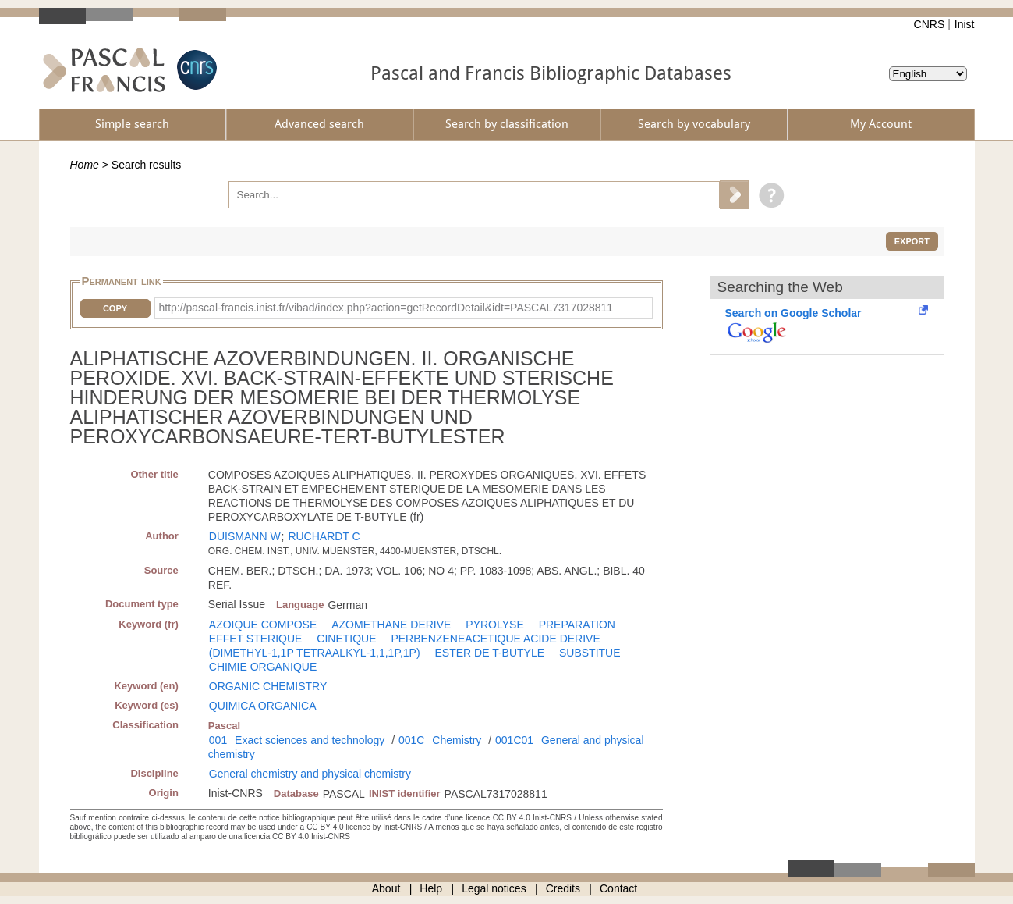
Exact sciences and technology (309, 740)
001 (218, 740)
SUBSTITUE (590, 652)
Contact (618, 888)
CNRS (929, 24)
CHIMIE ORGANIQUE (263, 666)
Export (912, 241)
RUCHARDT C (324, 536)
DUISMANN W (245, 536)
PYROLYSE (494, 624)
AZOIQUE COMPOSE (263, 624)
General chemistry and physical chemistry (310, 773)
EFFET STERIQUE (256, 638)
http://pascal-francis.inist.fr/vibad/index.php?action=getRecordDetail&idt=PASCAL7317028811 (386, 307)
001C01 (514, 740)
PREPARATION (577, 624)
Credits (563, 888)
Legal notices (494, 888)
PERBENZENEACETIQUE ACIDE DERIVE (495, 638)
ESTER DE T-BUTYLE (490, 652)
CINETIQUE (346, 638)
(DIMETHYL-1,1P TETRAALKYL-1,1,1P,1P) (314, 652)
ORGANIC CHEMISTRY (268, 686)
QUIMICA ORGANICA (263, 705)
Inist (965, 24)
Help (431, 888)
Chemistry (456, 740)
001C (411, 740)
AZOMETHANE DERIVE (391, 624)
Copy (115, 308)
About (386, 888)
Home (84, 164)
